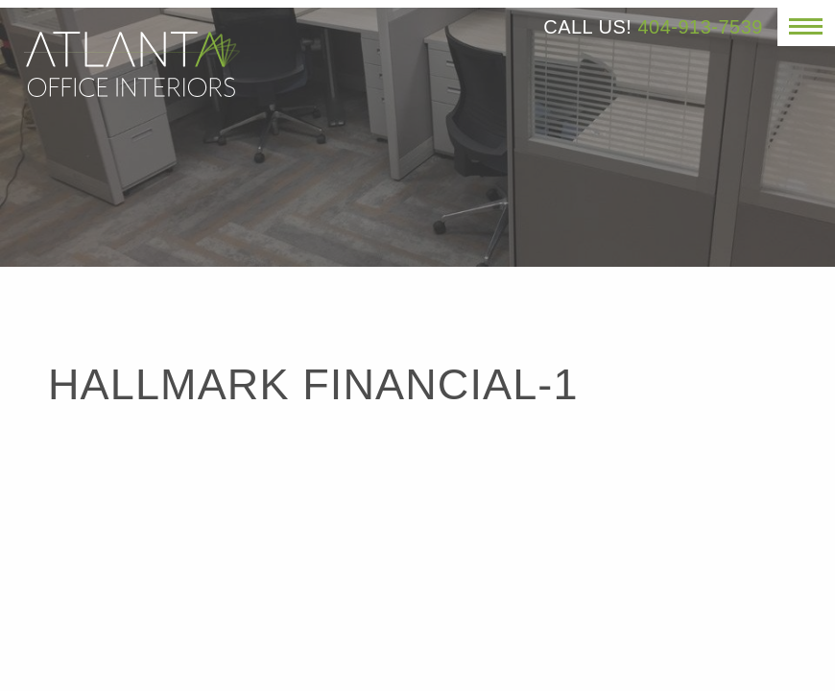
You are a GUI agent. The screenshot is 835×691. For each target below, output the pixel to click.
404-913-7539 (700, 26)
